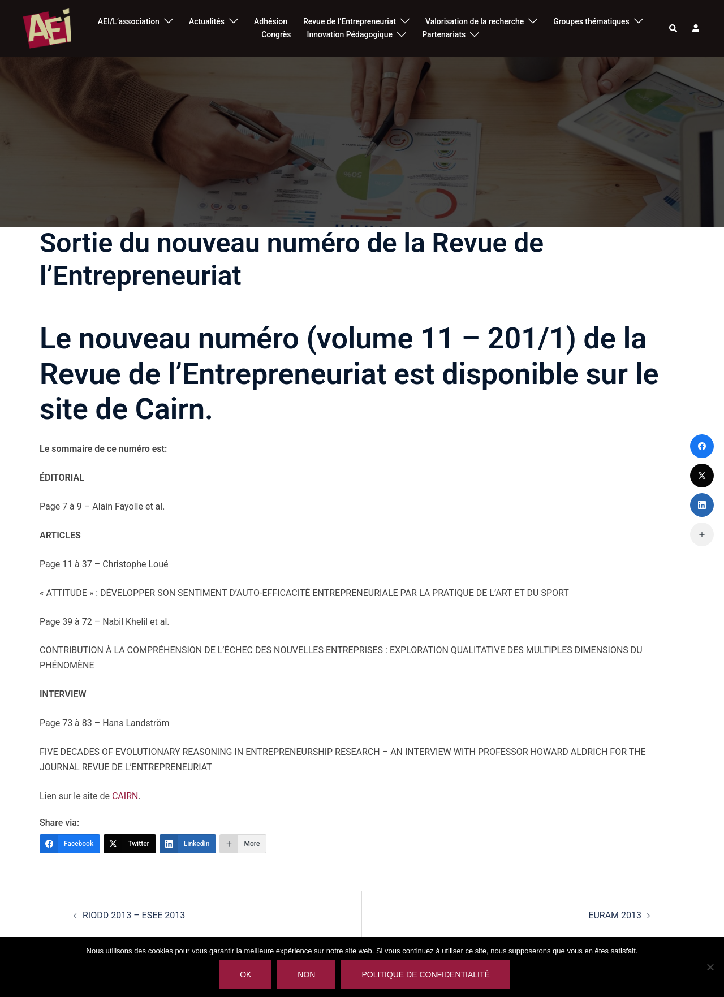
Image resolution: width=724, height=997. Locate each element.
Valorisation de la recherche (474, 21)
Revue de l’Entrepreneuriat (349, 21)
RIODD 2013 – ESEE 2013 (134, 915)
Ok (245, 974)
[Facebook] (70, 843)
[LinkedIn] (188, 843)
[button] (673, 28)
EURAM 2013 (614, 915)
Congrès (276, 34)
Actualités (207, 21)
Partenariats (444, 34)
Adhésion (270, 21)
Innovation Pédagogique (350, 34)
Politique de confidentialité (425, 974)
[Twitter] (130, 843)
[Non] (710, 967)
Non (306, 974)
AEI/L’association (129, 21)
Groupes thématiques (591, 21)
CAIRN (125, 796)
